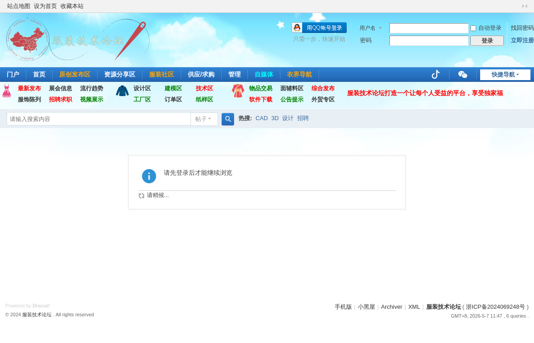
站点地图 (18, 6)
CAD (261, 118)
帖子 (201, 119)
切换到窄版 (525, 6)
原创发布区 (74, 74)
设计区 (142, 88)
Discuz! (41, 305)
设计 (288, 118)
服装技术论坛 (443, 306)
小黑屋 (366, 306)
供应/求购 (201, 74)
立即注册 (522, 40)
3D (275, 118)
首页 (39, 74)
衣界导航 (299, 74)
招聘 (303, 118)
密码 (366, 40)
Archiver (391, 306)
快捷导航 (503, 74)
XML (414, 306)
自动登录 (486, 27)
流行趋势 (91, 88)
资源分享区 (119, 74)
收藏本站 (72, 6)
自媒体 (264, 74)
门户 (13, 74)
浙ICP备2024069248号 (495, 306)
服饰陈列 (29, 99)
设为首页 (45, 6)
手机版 (343, 306)
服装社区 (161, 74)
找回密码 (522, 27)
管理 (234, 74)
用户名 (368, 28)
